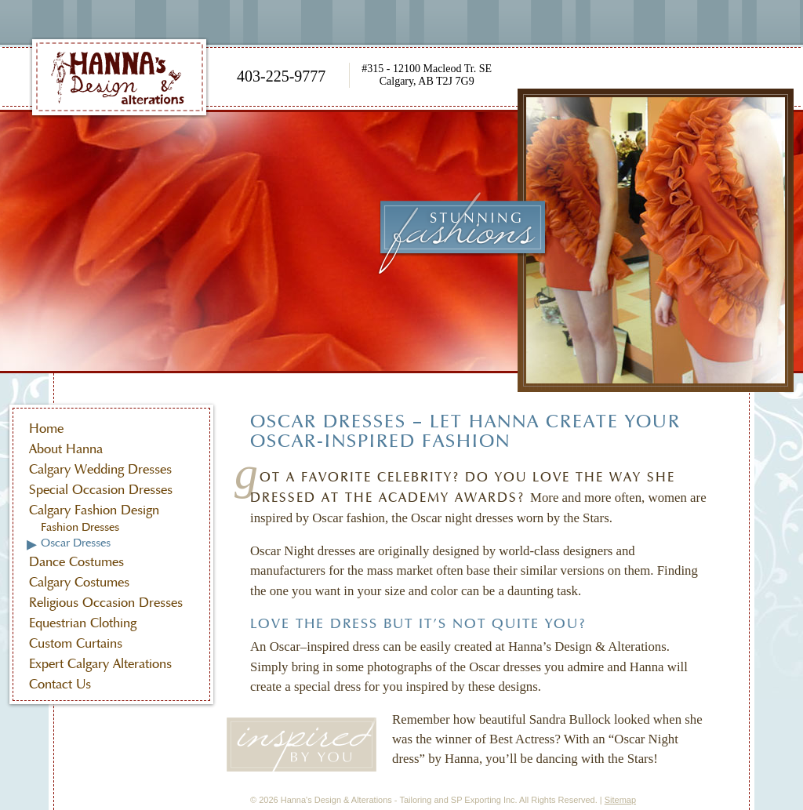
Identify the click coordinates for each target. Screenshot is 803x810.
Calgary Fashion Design (94, 510)
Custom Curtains (75, 643)
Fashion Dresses (80, 527)
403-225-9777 (281, 76)
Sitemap (620, 800)
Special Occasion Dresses (101, 489)
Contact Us (60, 684)
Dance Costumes (76, 562)
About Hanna (66, 449)
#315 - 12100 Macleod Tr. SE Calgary (427, 75)
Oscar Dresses (76, 543)
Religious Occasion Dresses (106, 602)
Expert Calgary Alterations (100, 664)
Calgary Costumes (79, 582)
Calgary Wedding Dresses (100, 469)
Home (46, 428)
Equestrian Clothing (82, 623)
